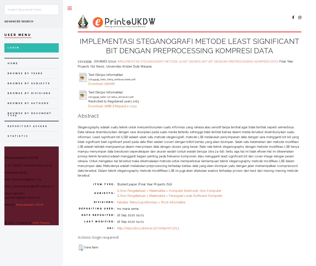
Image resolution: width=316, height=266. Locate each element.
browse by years (25, 73)
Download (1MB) (100, 106)
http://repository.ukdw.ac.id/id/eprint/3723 (148, 228)
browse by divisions (29, 93)
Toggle (69, 8)
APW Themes (41, 222)
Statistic (18, 136)
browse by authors (28, 103)
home (13, 63)
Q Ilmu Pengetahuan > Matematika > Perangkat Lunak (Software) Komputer (170, 195)
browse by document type (30, 114)
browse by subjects (29, 83)
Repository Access (27, 126)
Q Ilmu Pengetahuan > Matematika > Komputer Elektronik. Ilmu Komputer (169, 190)
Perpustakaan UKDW (29, 204)
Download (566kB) (101, 83)
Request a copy (126, 106)
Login (13, 47)
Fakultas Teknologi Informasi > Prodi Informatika (151, 202)
